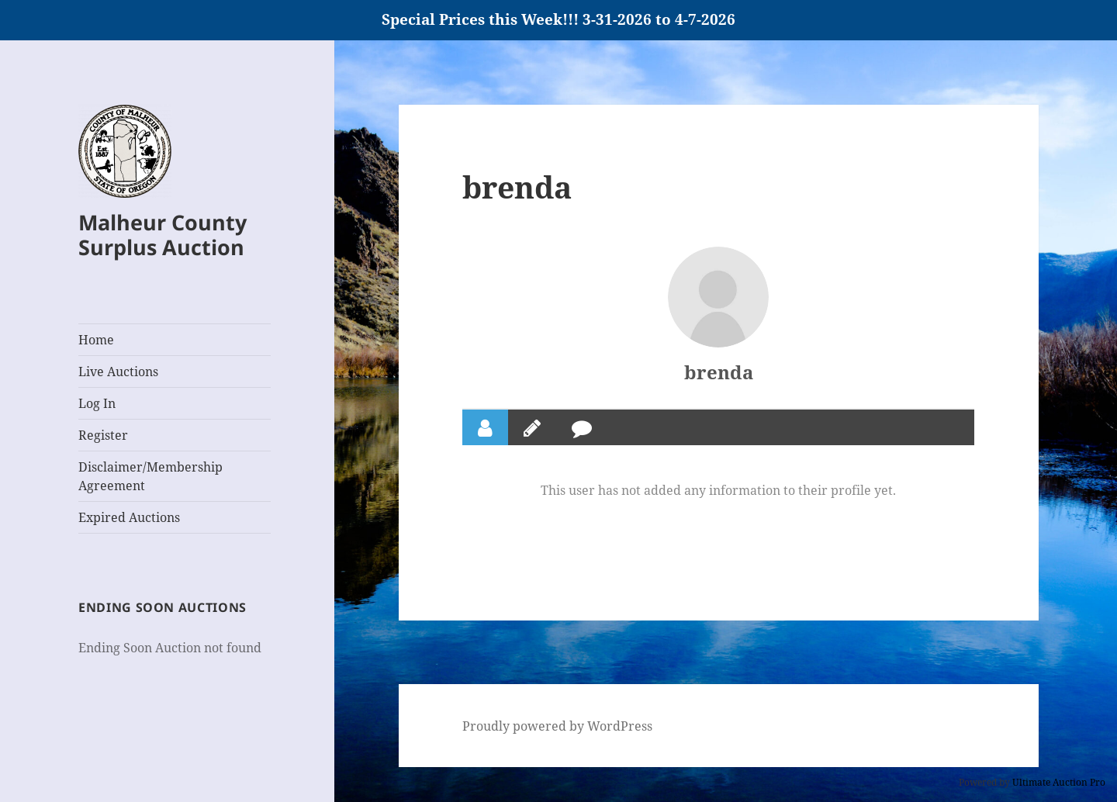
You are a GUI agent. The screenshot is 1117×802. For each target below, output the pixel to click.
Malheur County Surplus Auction (162, 234)
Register (103, 435)
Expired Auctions (129, 517)
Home (96, 339)
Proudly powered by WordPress (557, 726)
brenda (718, 372)
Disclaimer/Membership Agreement (150, 476)
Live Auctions (118, 371)
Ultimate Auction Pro (1058, 782)
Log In (97, 403)
